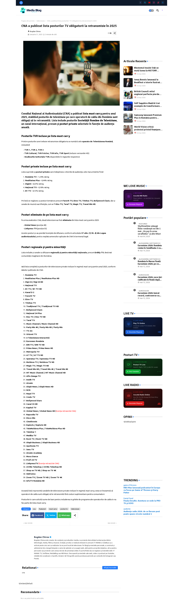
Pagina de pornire (28, 21)
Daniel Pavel (128, 498)
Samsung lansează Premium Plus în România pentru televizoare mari (148, 116)
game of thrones (130, 485)
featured (42, 509)
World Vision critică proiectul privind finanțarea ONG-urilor (148, 128)
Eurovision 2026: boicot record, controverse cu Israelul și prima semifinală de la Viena (148, 294)
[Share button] (75, 515)
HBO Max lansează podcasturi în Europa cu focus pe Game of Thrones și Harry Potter (142, 490)
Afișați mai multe (110, 567)
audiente (127, 509)
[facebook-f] (140, 2)
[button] (151, 10)
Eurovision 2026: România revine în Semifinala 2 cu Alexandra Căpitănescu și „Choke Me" (150, 247)
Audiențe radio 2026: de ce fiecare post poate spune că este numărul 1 (142, 512)
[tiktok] (158, 2)
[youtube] (149, 2)
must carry (53, 509)
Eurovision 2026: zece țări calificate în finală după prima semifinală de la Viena (150, 278)
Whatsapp (66, 515)
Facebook (39, 515)
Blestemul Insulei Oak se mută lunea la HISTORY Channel (146, 69)
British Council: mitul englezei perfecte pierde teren (146, 93)
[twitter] (145, 2)
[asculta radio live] (162, 10)
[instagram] (153, 2)
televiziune (41, 21)
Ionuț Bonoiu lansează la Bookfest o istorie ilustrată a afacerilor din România (147, 81)
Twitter (52, 515)
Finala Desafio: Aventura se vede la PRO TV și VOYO (142, 502)
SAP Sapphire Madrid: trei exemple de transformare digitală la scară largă (147, 104)
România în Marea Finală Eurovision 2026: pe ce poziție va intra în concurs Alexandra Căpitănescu (150, 262)
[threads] (162, 2)
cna (34, 509)
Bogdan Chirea (41, 537)
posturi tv (64, 509)
